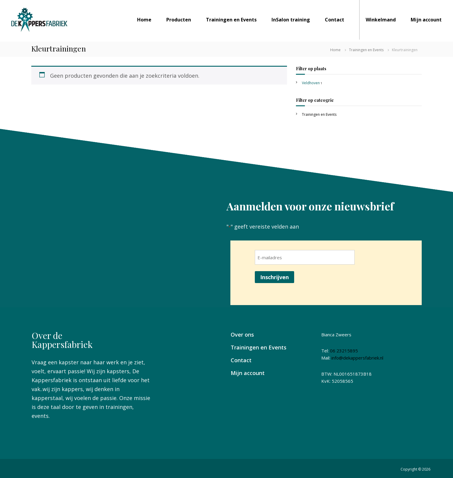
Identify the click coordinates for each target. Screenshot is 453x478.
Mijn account (426, 19)
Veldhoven (311, 82)
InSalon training (291, 19)
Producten (178, 19)
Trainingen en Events (231, 19)
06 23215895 (344, 351)
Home (144, 19)
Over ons (242, 334)
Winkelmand (381, 19)
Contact (334, 19)
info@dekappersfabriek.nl (357, 358)
